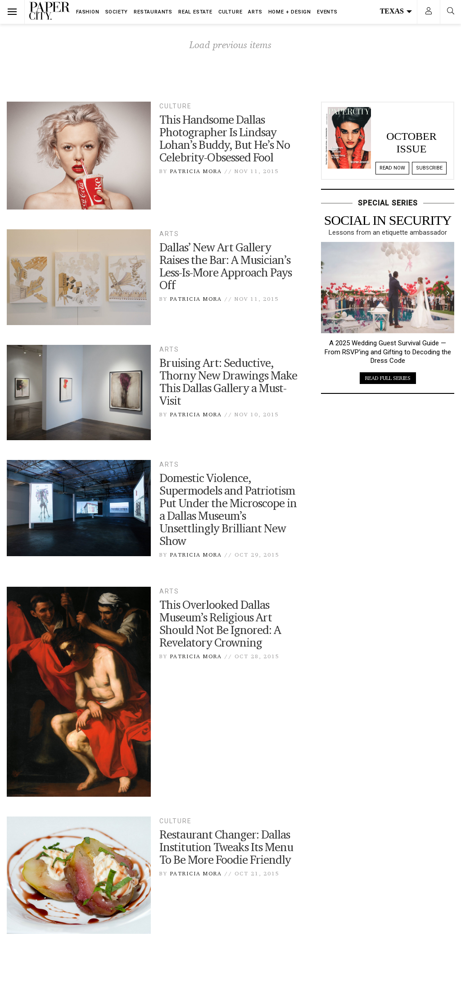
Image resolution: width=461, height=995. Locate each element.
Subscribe (429, 168)
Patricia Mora (196, 171)
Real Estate (195, 12)
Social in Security (388, 220)
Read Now (392, 168)
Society (116, 12)
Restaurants (153, 12)
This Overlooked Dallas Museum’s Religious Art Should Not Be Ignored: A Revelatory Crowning (220, 624)
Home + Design (289, 12)
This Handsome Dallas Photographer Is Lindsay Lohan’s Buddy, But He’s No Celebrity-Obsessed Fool (224, 138)
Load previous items (230, 44)
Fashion (87, 12)
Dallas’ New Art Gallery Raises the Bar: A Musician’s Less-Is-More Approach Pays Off (225, 266)
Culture (230, 12)
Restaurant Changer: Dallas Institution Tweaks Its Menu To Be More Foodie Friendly (226, 847)
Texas (396, 11)
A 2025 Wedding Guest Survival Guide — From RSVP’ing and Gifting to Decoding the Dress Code (388, 352)
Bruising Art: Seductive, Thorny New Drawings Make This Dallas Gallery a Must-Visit (228, 382)
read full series (388, 378)
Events (327, 12)
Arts (255, 12)
